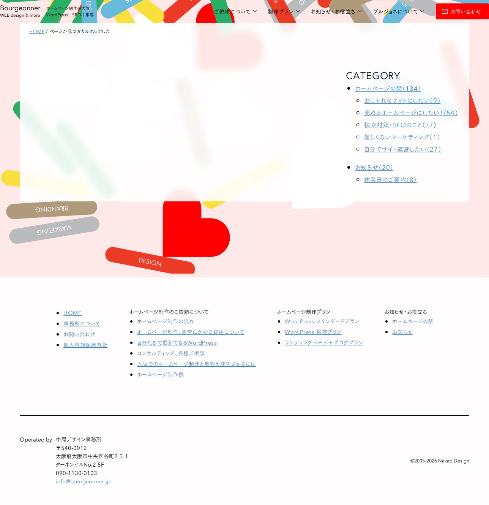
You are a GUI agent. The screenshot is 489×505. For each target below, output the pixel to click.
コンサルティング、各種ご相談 (171, 353)
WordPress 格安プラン (313, 332)
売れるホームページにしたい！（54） (411, 112)
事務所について (81, 323)
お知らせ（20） (374, 167)
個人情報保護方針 (85, 344)
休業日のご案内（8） (390, 179)
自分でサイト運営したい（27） (403, 149)
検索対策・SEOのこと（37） (400, 124)
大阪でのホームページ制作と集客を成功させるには (196, 363)
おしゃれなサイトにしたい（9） (402, 100)
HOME (72, 313)
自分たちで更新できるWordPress (177, 342)
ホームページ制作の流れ (165, 321)
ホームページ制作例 (160, 374)
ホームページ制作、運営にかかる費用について (190, 332)
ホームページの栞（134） (388, 88)
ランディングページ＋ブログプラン (324, 342)
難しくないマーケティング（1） (402, 136)
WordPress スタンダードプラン (322, 321)
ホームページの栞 (412, 321)
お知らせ (402, 332)
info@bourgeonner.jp (83, 481)
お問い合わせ (438, 11)
